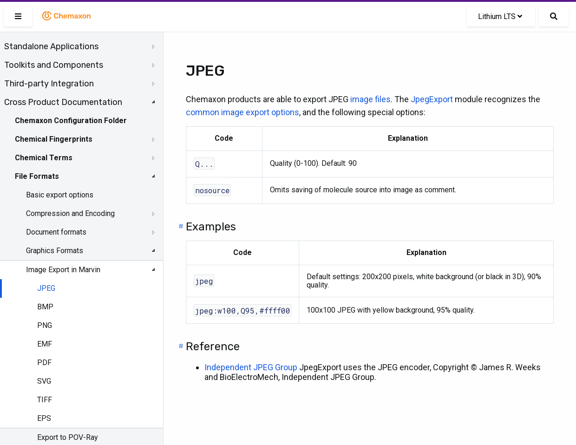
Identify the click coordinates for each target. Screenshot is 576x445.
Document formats (56, 232)
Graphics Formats (54, 250)
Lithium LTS (500, 16)
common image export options (242, 112)
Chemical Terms (43, 157)
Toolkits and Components (53, 65)
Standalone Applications (51, 46)
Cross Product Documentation (63, 102)
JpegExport (432, 99)
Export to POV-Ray (67, 437)
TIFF (44, 399)
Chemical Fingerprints (53, 139)
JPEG (46, 288)
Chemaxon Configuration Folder (71, 120)
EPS (44, 418)
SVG (44, 381)
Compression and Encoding (70, 213)
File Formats (37, 176)
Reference (213, 346)
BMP (45, 306)
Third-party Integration (49, 84)
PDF (44, 362)
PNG (44, 325)
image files (370, 99)
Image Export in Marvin (63, 269)
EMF (44, 344)
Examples (211, 226)
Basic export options (59, 194)
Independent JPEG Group (250, 367)
